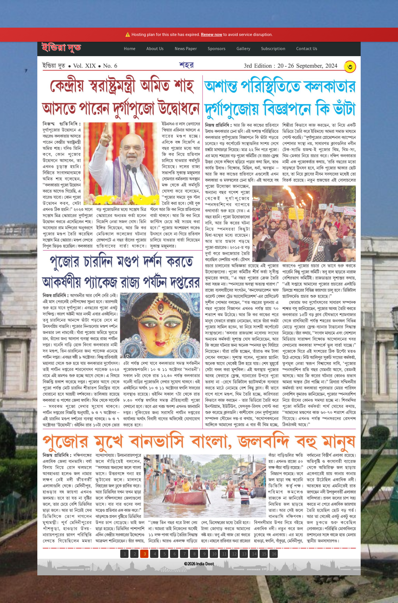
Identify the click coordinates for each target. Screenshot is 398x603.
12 (234, 554)
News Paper (186, 48)
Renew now (211, 34)
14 (254, 554)
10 (214, 554)
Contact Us (306, 48)
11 (224, 554)
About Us (155, 48)
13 (244, 554)
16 (274, 554)
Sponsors (217, 48)
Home (129, 48)
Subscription (273, 48)
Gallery (243, 48)
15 (264, 554)
